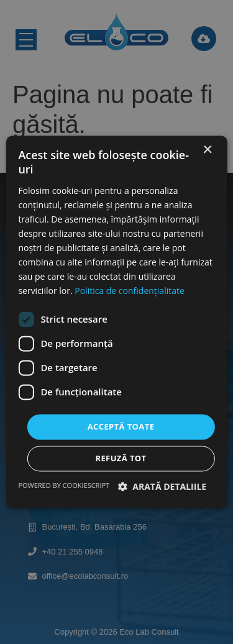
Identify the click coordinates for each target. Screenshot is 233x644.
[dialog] (116, 322)
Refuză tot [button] (120, 458)
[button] (162, 487)
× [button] (207, 150)
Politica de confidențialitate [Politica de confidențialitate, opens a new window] (130, 291)
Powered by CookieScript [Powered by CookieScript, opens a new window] (63, 485)
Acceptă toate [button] (121, 426)
